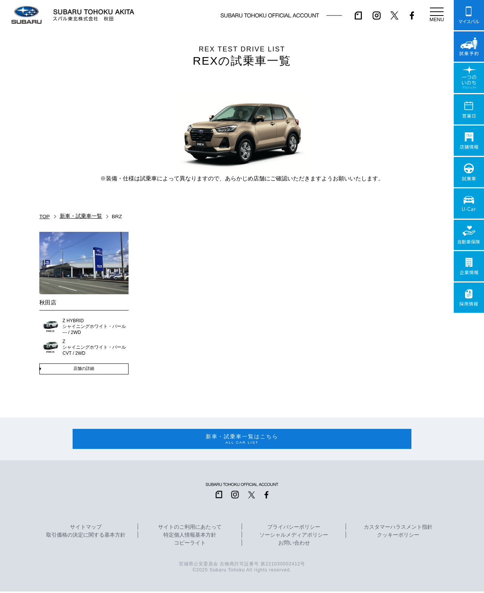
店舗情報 (469, 141)
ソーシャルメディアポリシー (293, 536)
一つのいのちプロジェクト (469, 78)
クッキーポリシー (398, 536)
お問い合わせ (294, 544)
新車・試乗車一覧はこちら (242, 440)
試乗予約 (469, 46)
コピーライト (190, 544)
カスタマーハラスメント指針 (398, 528)
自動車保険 (469, 235)
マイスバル (469, 15)
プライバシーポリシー (293, 528)
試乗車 (469, 172)
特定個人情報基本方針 (189, 536)
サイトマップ (86, 528)
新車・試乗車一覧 (81, 216)
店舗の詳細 (84, 368)
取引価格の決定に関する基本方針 (86, 536)
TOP (44, 216)
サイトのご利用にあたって (190, 528)
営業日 (469, 109)
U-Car (469, 203)
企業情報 (469, 266)
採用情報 (469, 298)
